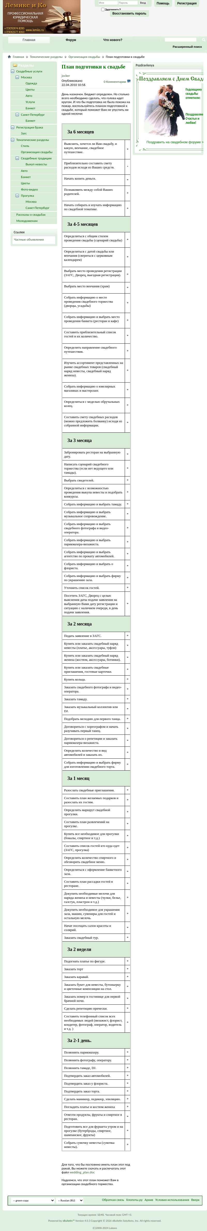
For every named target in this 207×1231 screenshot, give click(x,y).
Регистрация (187, 3)
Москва (26, 77)
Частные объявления (29, 239)
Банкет (30, 108)
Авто (29, 96)
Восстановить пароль (129, 13)
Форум (71, 40)
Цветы (30, 89)
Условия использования (172, 1200)
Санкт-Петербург (33, 115)
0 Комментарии (115, 82)
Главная (29, 40)
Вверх (195, 1200)
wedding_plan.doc (82, 1172)
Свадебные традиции (36, 158)
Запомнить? (111, 9)
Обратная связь (113, 1200)
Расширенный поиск (187, 46)
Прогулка (27, 196)
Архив (149, 1200)
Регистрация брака (29, 127)
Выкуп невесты (36, 164)
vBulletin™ (69, 1220)
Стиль (25, 146)
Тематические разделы (46, 57)
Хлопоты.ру (134, 1200)
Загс (24, 133)
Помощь (163, 3)
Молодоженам (27, 221)
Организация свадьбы (84, 57)
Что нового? (112, 40)
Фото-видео (29, 189)
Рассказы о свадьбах (31, 214)
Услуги (30, 102)
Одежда (31, 83)
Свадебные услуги (29, 71)
